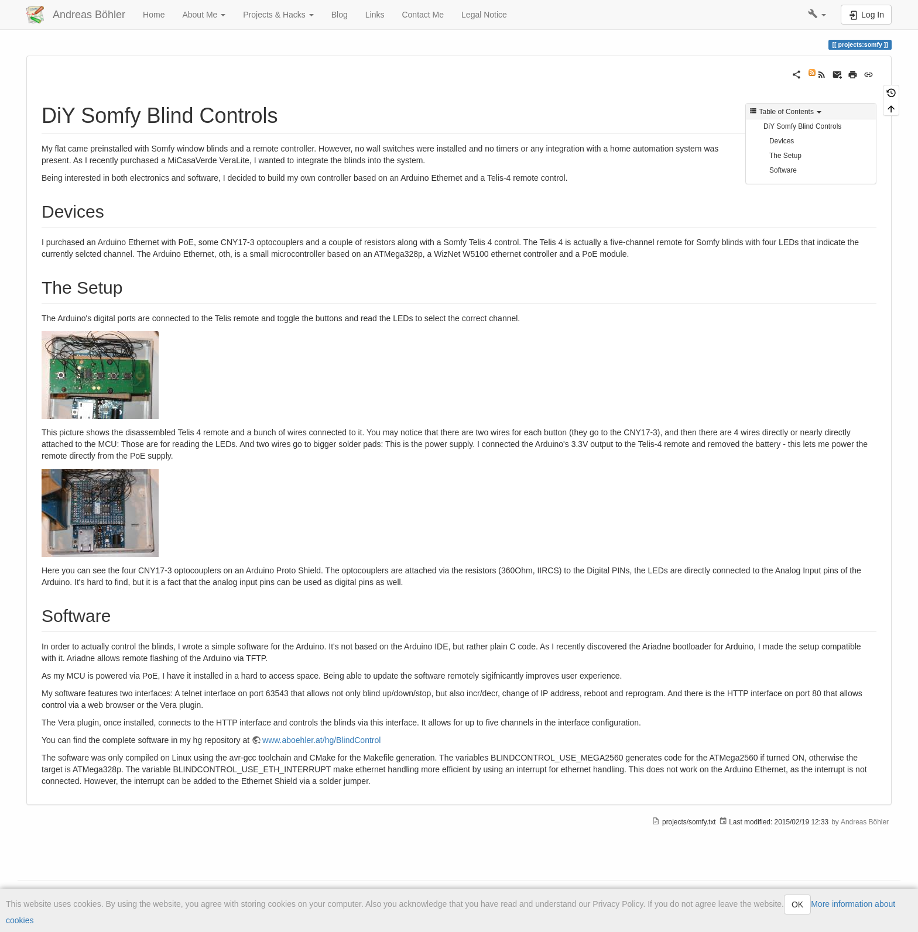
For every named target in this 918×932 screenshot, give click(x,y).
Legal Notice (484, 14)
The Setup (785, 156)
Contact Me (423, 14)
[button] (817, 14)
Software (783, 170)
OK (797, 904)
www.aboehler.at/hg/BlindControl (321, 740)
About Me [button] (203, 14)
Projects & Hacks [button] (278, 14)
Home (154, 14)
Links (375, 14)
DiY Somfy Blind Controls (802, 126)
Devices (781, 141)
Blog (339, 14)
